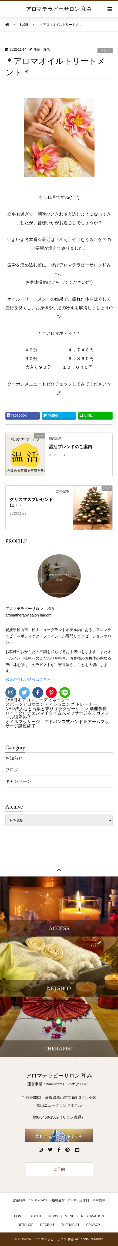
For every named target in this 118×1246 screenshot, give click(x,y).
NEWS (53, 1216)
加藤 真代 (41, 49)
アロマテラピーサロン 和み (59, 9)
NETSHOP (25, 1225)
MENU (69, 1216)
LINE (86, 415)
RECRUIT (47, 1225)
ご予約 (59, 1169)
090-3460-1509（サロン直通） (59, 1117)
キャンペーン (18, 781)
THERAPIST (70, 1225)
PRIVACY (93, 1225)
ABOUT (36, 1216)
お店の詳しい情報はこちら (28, 679)
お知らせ (14, 758)
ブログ (105, 50)
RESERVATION (92, 1216)
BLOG (23, 25)
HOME (19, 1216)
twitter (50, 415)
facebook (17, 415)
